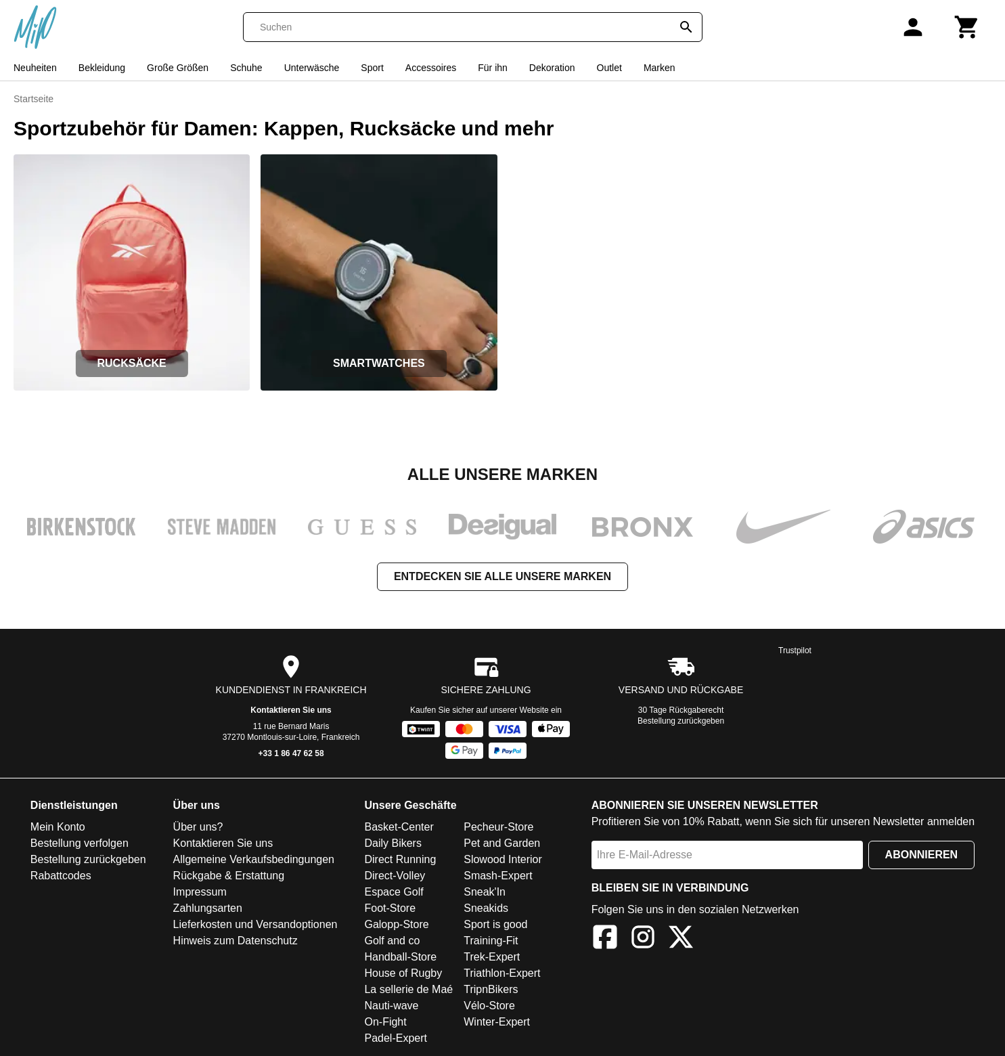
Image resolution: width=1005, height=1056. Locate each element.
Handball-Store (400, 957)
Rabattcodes (60, 875)
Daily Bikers (392, 843)
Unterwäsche (312, 67)
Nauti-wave (391, 1005)
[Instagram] (642, 939)
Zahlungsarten (207, 908)
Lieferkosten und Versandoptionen (255, 924)
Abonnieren (921, 854)
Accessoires (430, 67)
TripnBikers (491, 989)
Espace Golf (393, 892)
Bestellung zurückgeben (681, 721)
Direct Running (400, 859)
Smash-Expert (498, 875)
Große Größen (177, 67)
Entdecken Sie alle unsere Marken (502, 576)
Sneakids (486, 908)
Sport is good (495, 924)
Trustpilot (794, 650)
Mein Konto (57, 827)
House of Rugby (403, 973)
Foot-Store (390, 908)
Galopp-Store (396, 924)
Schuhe (246, 67)
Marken (659, 67)
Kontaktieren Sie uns (290, 710)
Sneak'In (485, 892)
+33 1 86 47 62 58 (291, 753)
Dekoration (552, 67)
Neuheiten (35, 67)
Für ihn (493, 67)
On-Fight (385, 1022)
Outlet (609, 67)
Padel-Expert (395, 1038)
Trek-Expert (492, 957)
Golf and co (392, 940)
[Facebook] (605, 939)
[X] (680, 939)
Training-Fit (491, 940)
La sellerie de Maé (408, 989)
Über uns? (198, 827)
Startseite (33, 98)
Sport (372, 67)
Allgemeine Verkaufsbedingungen (253, 859)
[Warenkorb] (967, 27)
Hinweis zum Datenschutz (235, 940)
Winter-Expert (497, 1022)
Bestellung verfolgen (79, 843)
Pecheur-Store (498, 827)
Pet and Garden (502, 843)
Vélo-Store (489, 1005)
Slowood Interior (503, 859)
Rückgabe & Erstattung (229, 875)
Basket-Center (398, 827)
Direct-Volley (394, 875)
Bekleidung (102, 67)
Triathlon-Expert (502, 973)
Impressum (200, 892)
